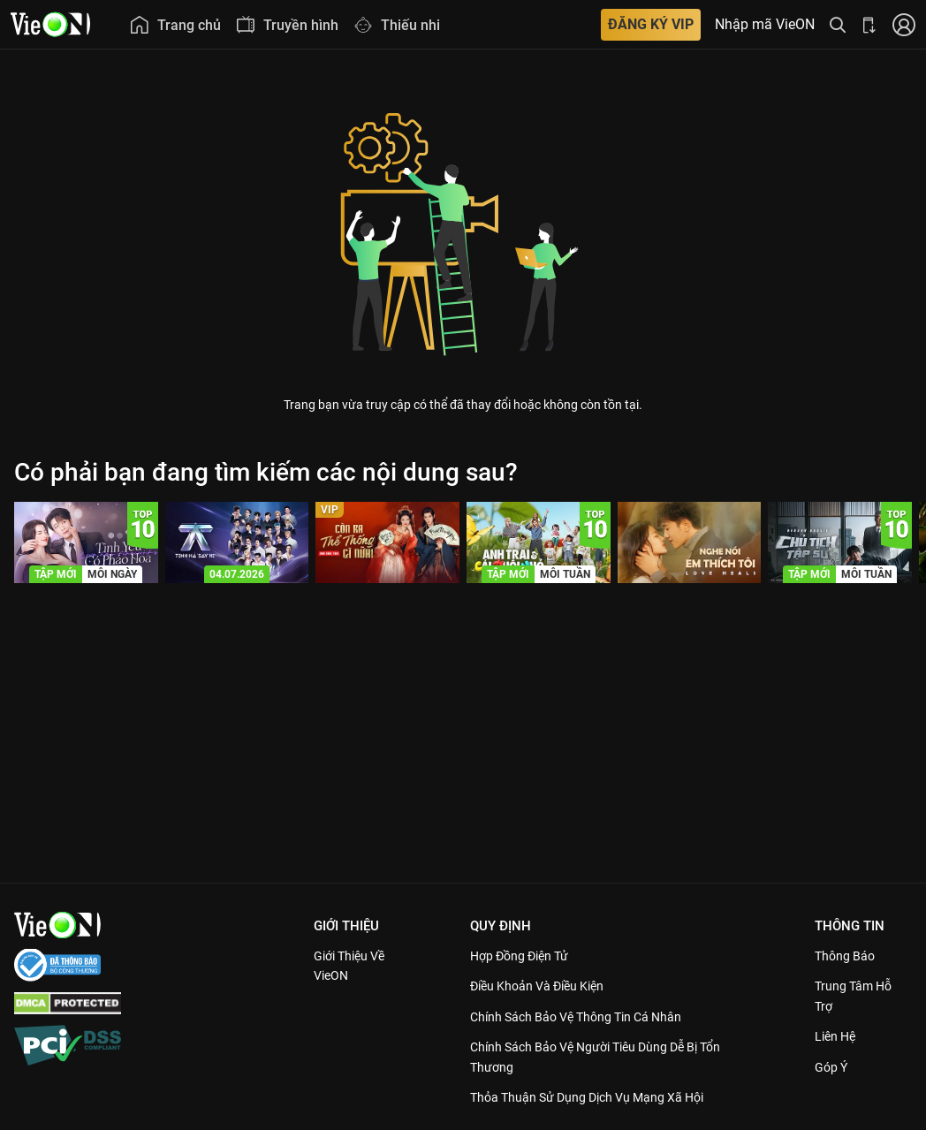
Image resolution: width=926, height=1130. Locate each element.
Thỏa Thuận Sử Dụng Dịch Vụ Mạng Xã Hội (599, 1097)
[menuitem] (175, 24)
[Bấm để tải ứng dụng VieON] (869, 24)
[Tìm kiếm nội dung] (837, 24)
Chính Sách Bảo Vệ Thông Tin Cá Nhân (587, 1017)
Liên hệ (838, 1036)
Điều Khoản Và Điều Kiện (546, 986)
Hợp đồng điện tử (527, 956)
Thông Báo (847, 956)
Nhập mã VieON (765, 25)
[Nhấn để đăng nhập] (903, 24)
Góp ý (833, 1067)
